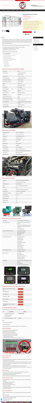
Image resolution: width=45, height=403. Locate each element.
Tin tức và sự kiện (25, 10)
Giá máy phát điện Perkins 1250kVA (8, 60)
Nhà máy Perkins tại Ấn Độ (20, 134)
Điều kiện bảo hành (7, 64)
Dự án (21, 10)
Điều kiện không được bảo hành (8, 65)
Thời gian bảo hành (7, 63)
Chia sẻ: (24, 34)
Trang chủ (3, 10)
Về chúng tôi (8, 10)
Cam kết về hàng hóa (6, 61)
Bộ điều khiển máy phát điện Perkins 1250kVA (9, 58)
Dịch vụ (17, 10)
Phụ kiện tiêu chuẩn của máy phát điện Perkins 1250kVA (10, 59)
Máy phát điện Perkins (28, 18)
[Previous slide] (2, 21)
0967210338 (34, 5)
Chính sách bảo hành (6, 62)
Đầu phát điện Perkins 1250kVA (7, 57)
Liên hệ (30, 10)
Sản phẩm (12, 10)
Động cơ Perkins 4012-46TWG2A (7, 56)
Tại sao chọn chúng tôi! (6, 66)
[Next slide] (21, 21)
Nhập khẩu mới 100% (21, 76)
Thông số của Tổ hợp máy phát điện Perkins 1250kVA (9, 55)
